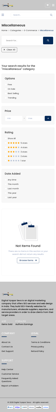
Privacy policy (37, 346)
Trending (12, 97)
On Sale (11, 89)
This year (12, 193)
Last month (13, 188)
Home (4, 30)
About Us (6, 342)
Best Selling (13, 93)
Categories (15, 30)
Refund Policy (37, 351)
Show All (12, 138)
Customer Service (10, 374)
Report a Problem (10, 385)
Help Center (7, 369)
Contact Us (7, 346)
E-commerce (30, 30)
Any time (12, 179)
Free (10, 84)
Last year (12, 197)
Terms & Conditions (40, 342)
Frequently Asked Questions (10, 380)
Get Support (8, 351)
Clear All (9, 49)
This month (13, 184)
